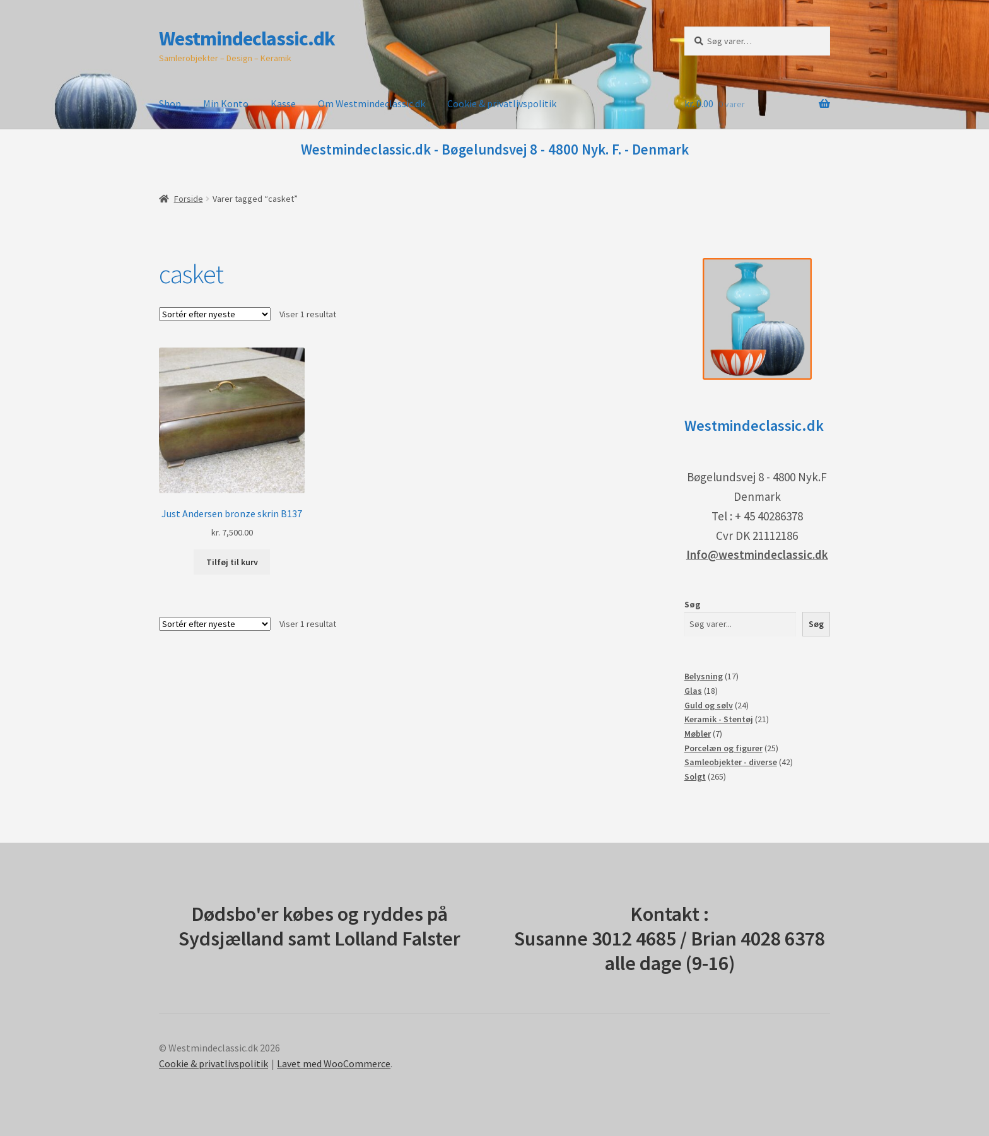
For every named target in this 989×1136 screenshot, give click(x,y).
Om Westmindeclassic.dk (371, 103)
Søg (692, 604)
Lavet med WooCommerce (333, 1063)
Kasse (283, 103)
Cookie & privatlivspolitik (501, 103)
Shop (170, 103)
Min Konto (226, 103)
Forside (188, 198)
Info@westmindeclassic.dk (757, 554)
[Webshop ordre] (215, 314)
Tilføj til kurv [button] (232, 562)
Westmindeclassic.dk (247, 38)
